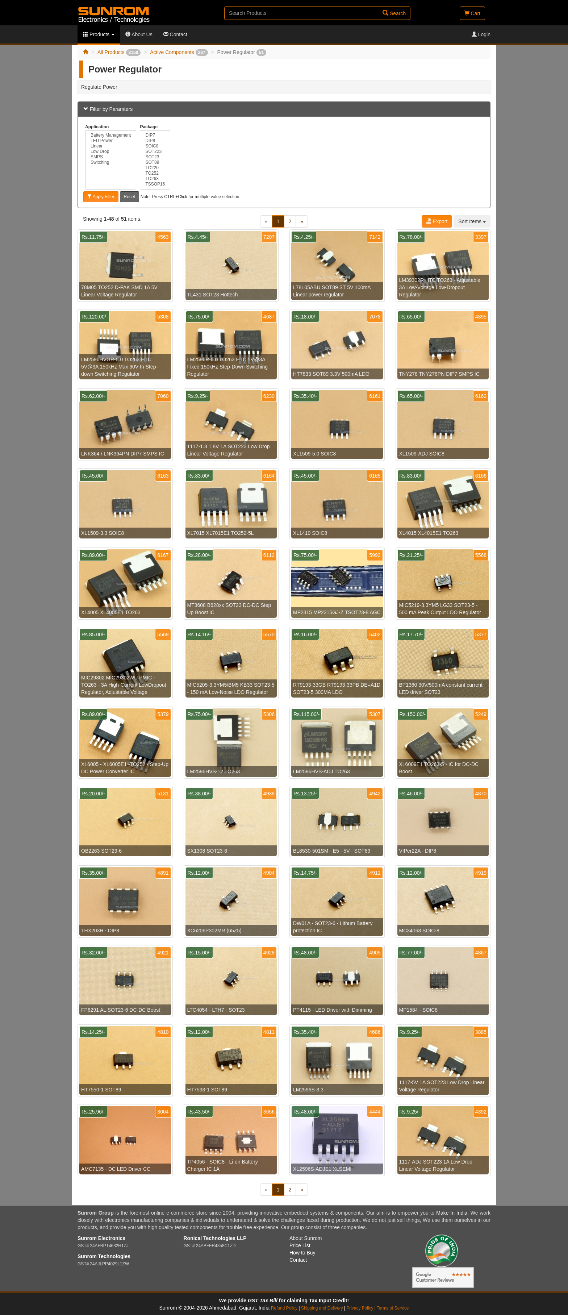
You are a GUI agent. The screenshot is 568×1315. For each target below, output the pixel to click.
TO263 (155, 179)
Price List (299, 1245)
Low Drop (110, 151)
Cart (472, 13)
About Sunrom (305, 1238)
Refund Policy (284, 1308)
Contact (175, 34)
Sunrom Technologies (104, 1256)
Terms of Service (393, 1308)
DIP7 (155, 135)
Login (481, 34)
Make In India (451, 1213)
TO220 (155, 168)
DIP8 (155, 140)
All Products (119, 52)
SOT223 (155, 151)
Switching (110, 162)
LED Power (110, 140)
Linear (110, 146)
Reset (129, 196)
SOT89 (155, 162)
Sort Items (472, 221)
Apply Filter (100, 196)
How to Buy (302, 1253)
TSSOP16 (155, 184)
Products (98, 34)
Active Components (179, 52)
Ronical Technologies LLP (215, 1238)
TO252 (155, 173)
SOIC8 (155, 146)
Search (394, 13)
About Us (139, 34)
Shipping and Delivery (322, 1308)
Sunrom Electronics (101, 1238)
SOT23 (155, 157)
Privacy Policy (359, 1308)
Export (436, 221)
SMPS (110, 157)
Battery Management (110, 135)
